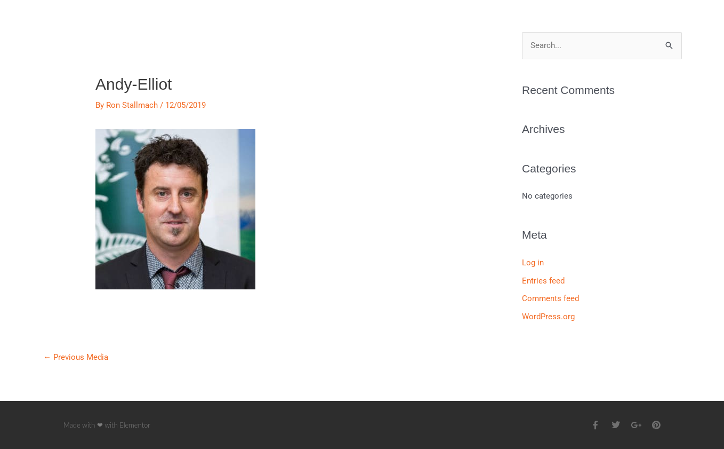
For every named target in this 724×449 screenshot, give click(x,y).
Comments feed (550, 298)
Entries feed (543, 281)
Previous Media (75, 357)
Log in (533, 262)
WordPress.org (548, 316)
